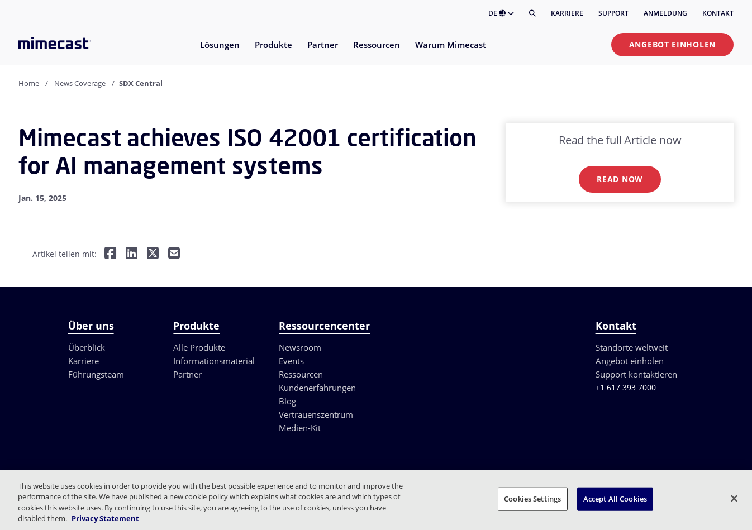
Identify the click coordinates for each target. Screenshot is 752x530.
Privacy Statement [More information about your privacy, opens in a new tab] (105, 518)
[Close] (734, 498)
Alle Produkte (199, 347)
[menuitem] (219, 51)
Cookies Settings (532, 499)
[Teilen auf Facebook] (110, 254)
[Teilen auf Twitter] (153, 254)
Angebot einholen (672, 44)
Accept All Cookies (615, 499)
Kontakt (718, 13)
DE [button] (501, 13)
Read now (620, 179)
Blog (287, 401)
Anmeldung (665, 13)
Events (291, 360)
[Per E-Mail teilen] (174, 254)
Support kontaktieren (636, 374)
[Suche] (532, 13)
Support (613, 13)
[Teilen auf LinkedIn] (131, 254)
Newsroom (300, 347)
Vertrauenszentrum (316, 414)
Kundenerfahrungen (317, 387)
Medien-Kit (300, 427)
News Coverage (80, 83)
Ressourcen (301, 374)
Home (28, 83)
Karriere (567, 13)
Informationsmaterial (214, 360)
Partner (187, 374)
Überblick (86, 347)
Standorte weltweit (632, 347)
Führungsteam (96, 374)
